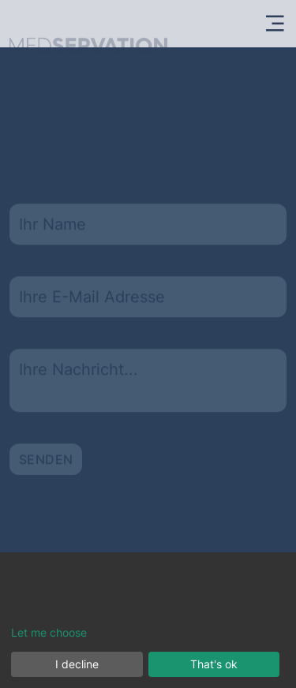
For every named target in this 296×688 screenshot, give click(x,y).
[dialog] (148, 620)
